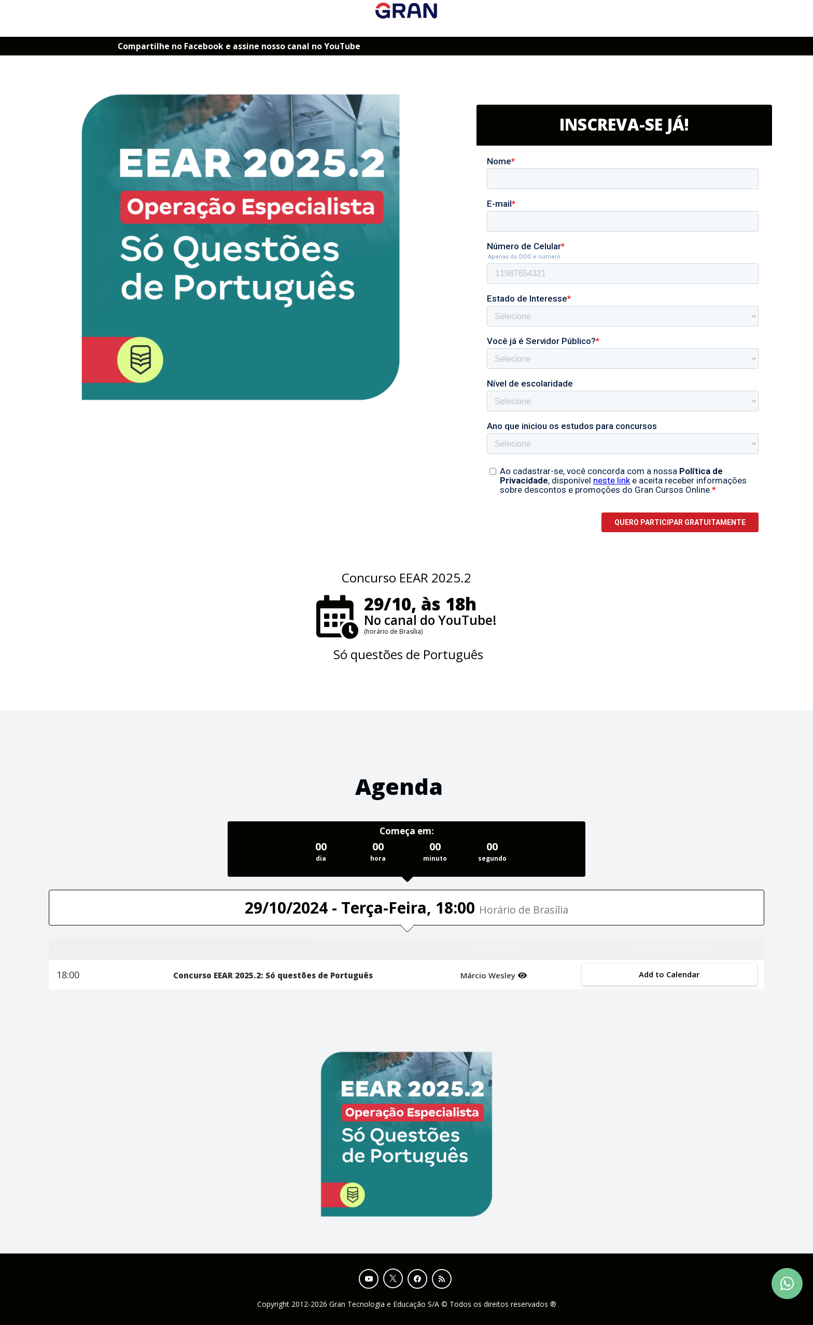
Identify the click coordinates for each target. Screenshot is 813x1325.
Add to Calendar (669, 974)
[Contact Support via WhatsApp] (787, 1283)
